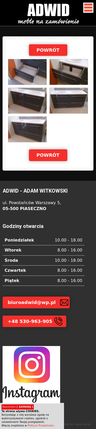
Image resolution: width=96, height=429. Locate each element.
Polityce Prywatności (41, 425)
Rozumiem (17, 406)
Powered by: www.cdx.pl (74, 424)
